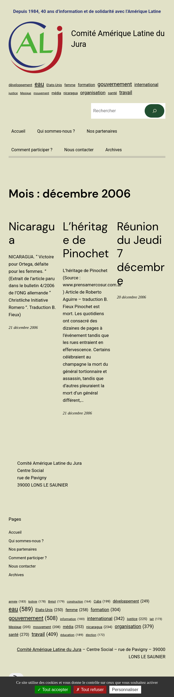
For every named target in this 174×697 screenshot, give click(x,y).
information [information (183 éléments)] (72, 619)
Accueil (18, 131)
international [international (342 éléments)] (146, 84)
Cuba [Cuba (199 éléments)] (102, 601)
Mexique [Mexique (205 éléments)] (25, 93)
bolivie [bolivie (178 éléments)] (37, 601)
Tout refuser (90, 689)
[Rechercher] (154, 111)
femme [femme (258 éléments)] (69, 85)
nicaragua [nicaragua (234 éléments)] (71, 93)
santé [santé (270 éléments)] (112, 93)
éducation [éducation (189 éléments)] (71, 635)
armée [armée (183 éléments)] (17, 601)
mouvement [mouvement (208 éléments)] (41, 93)
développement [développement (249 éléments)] (20, 85)
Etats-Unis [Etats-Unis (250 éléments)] (54, 85)
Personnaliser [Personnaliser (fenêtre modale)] (125, 689)
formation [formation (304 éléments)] (86, 84)
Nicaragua (32, 233)
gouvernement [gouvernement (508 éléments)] (115, 84)
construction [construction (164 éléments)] (79, 601)
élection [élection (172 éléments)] (95, 635)
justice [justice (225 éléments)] (13, 93)
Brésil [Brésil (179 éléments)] (56, 601)
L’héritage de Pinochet (86, 240)
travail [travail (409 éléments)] (125, 92)
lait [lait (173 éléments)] (156, 619)
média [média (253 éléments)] (56, 93)
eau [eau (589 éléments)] (39, 84)
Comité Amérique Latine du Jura (49, 649)
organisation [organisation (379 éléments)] (93, 92)
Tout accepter (52, 689)
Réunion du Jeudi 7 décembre (141, 254)
